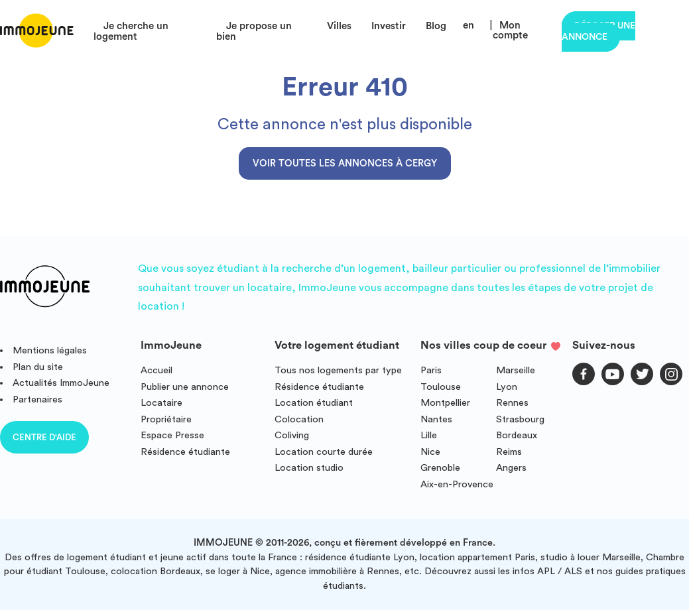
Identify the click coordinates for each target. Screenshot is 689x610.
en (468, 25)
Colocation (299, 419)
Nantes (436, 419)
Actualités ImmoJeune (61, 383)
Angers (511, 468)
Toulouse (440, 387)
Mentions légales (50, 350)
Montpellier (445, 403)
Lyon (506, 387)
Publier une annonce (185, 387)
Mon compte (510, 30)
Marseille (515, 370)
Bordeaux (516, 435)
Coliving (292, 435)
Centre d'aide (44, 437)
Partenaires (37, 399)
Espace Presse (172, 435)
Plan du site (38, 367)
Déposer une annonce (598, 31)
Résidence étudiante (185, 452)
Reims (509, 452)
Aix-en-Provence (456, 484)
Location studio (309, 468)
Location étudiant (314, 403)
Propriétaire (166, 419)
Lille (428, 435)
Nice (430, 452)
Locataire (161, 403)
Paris (431, 370)
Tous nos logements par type (338, 370)
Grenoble (440, 468)
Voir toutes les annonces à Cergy (345, 163)
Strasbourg (520, 419)
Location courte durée (324, 452)
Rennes (512, 403)
